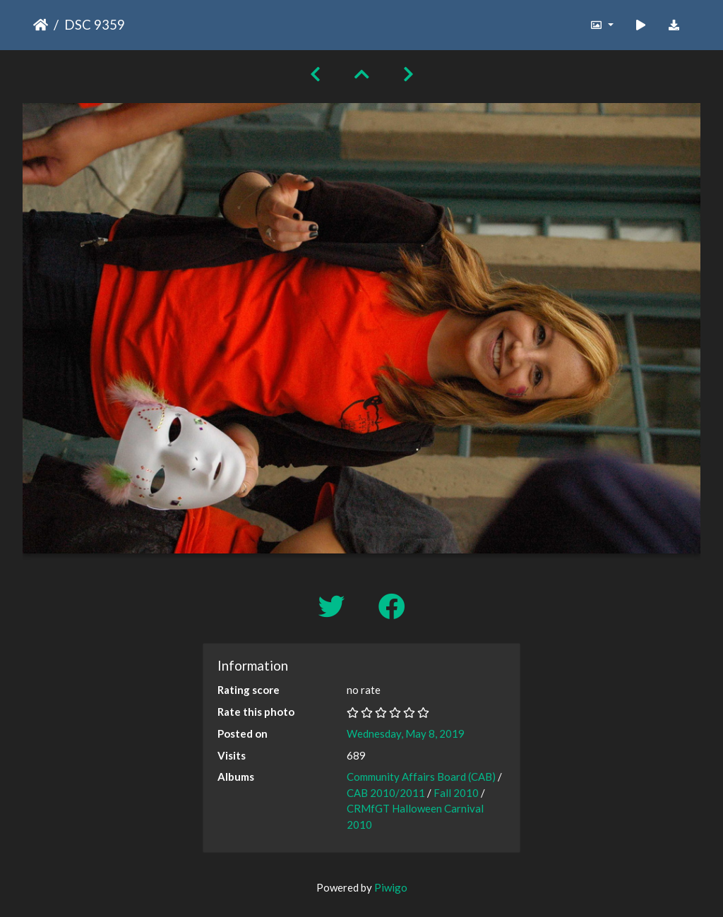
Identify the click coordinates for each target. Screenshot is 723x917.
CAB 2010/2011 (386, 792)
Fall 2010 (456, 792)
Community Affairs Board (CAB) (421, 776)
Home (40, 25)
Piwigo (390, 887)
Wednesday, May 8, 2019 (406, 733)
